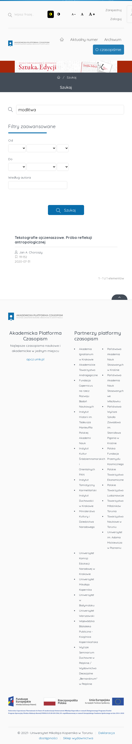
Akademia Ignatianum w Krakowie (86, 354)
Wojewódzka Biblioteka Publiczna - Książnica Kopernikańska (88, 631)
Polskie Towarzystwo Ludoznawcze (115, 490)
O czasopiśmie (108, 49)
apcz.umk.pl (35, 359)
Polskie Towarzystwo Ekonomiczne (115, 474)
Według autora (19, 177)
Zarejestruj (113, 10)
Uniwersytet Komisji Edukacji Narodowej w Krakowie (87, 563)
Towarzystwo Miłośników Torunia (115, 506)
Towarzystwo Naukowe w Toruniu (115, 522)
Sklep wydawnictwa (78, 738)
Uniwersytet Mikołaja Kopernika (86, 584)
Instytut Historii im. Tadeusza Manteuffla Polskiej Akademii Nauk (85, 427)
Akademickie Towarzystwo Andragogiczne (88, 370)
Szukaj (70, 210)
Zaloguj (116, 19)
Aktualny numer (84, 39)
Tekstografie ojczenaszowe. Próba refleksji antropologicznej (53, 239)
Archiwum (112, 39)
